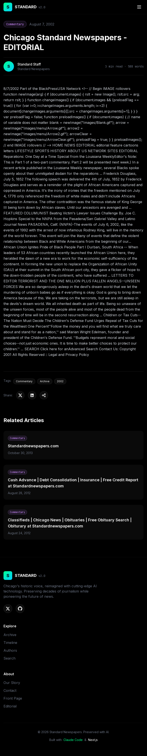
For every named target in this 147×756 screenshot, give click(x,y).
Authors (10, 650)
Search (9, 658)
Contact (9, 690)
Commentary (15, 24)
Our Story (11, 682)
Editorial (10, 706)
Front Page (12, 698)
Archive (9, 635)
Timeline (10, 642)
